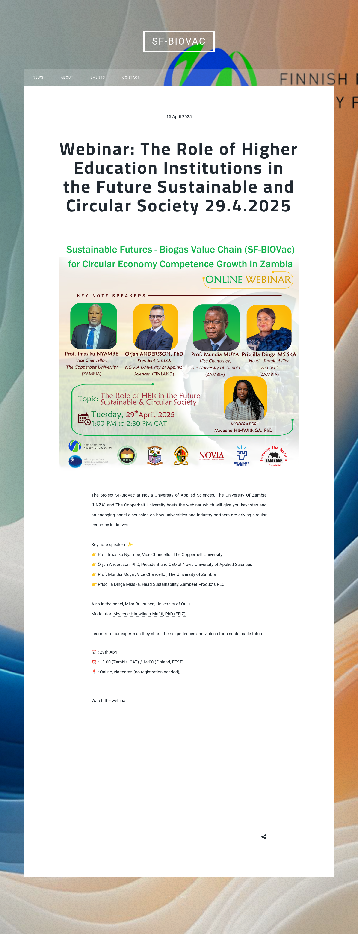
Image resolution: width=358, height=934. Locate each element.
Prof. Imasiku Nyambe (119, 554)
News (38, 77)
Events (98, 77)
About (67, 77)
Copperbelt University (144, 505)
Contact (131, 77)
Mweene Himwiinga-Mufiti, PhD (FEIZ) (149, 613)
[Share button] (264, 836)
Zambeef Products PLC (202, 584)
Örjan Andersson (114, 564)
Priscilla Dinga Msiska (119, 584)
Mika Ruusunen (139, 604)
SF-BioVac (179, 41)
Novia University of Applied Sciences (178, 495)
